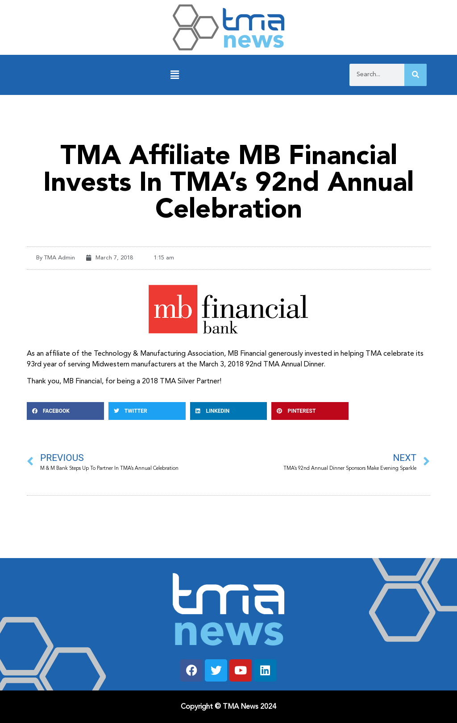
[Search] (415, 75)
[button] (175, 75)
